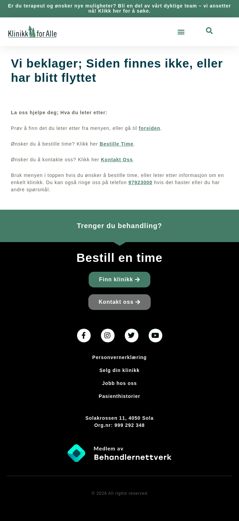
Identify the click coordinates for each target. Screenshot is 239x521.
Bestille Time (116, 144)
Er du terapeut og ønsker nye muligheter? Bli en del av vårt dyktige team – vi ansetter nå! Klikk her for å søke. (119, 8)
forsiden (149, 128)
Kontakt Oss (117, 159)
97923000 (140, 182)
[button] (181, 31)
